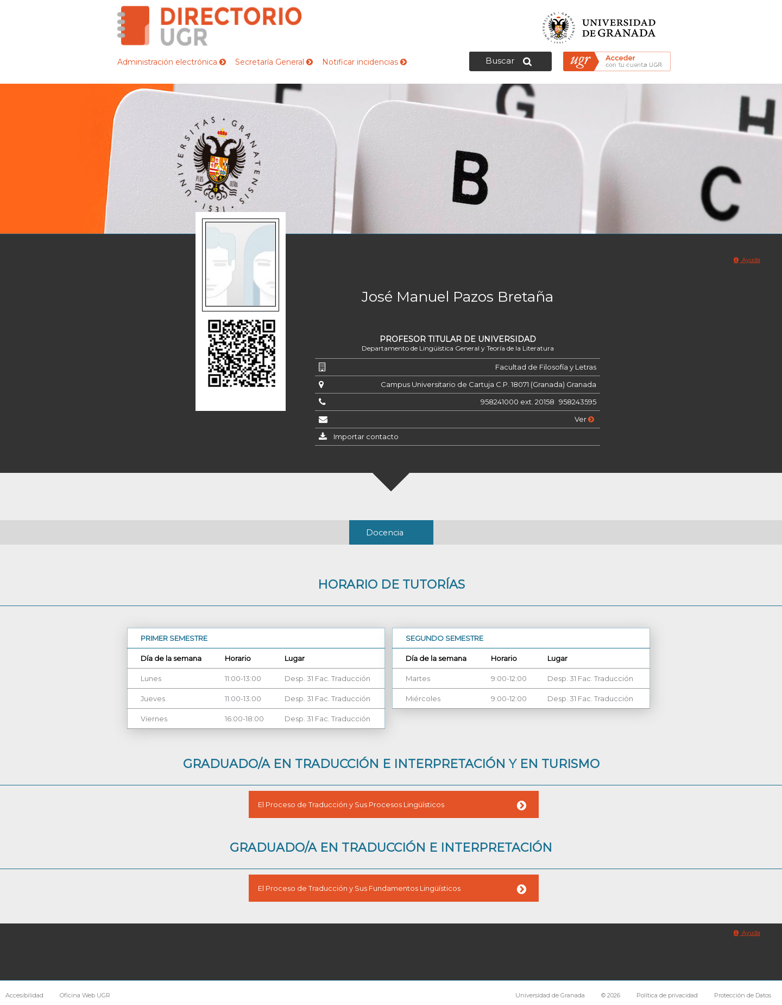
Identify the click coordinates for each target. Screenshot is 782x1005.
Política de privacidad (667, 995)
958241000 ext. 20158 (517, 401)
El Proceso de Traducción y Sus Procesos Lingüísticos (351, 804)
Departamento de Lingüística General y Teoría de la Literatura (458, 348)
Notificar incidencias (364, 62)
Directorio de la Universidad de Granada (209, 25)
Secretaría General (274, 62)
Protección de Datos (742, 995)
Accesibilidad (24, 995)
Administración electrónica (171, 62)
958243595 (577, 401)
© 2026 (610, 995)
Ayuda (747, 260)
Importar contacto (366, 436)
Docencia (384, 533)
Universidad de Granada (599, 24)
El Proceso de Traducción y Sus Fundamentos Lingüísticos (359, 888)
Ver (584, 419)
